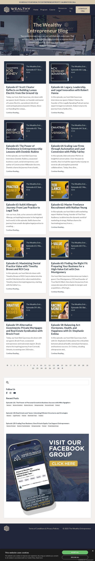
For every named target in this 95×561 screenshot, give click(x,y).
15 (65, 392)
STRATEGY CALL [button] (82, 10)
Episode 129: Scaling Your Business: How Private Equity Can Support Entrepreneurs (37, 451)
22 (34, 395)
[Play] (26, 77)
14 (60, 392)
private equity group (53, 453)
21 (30, 395)
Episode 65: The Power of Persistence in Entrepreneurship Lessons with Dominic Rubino (24, 158)
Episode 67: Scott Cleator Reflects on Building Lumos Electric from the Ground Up (25, 93)
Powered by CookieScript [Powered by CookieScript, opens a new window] (85, 560)
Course (52, 10)
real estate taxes (32, 443)
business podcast (11, 453)
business (9, 432)
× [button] (92, 551)
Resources (62, 10)
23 (39, 395)
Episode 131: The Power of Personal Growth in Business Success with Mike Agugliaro (38, 430)
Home (35, 10)
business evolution (17, 432)
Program (43, 10)
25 (48, 395)
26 (52, 395)
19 (82, 392)
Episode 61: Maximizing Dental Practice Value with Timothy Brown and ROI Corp (24, 283)
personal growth (49, 432)
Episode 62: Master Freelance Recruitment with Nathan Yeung (67, 220)
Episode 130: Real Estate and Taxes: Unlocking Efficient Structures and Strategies (37, 440)
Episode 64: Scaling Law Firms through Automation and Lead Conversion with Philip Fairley (70, 158)
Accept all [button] (75, 552)
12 (51, 392)
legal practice (16, 443)
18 (78, 392)
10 (43, 392)
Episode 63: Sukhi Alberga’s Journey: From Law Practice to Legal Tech (24, 220)
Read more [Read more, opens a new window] (39, 558)
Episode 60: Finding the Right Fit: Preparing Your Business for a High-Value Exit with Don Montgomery (68, 285)
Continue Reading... (12, 119)
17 (74, 392)
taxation (41, 443)
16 (69, 392)
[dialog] (47, 555)
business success (28, 432)
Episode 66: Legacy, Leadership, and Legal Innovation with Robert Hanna (67, 93)
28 (61, 395)
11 (47, 392)
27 (57, 395)
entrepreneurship (39, 432)
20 (87, 392)
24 (43, 395)
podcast (58, 432)
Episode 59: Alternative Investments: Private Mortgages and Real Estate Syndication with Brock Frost (24, 353)
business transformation (23, 453)
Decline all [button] (75, 557)
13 (56, 392)
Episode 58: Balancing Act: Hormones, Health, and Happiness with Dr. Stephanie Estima (69, 351)
